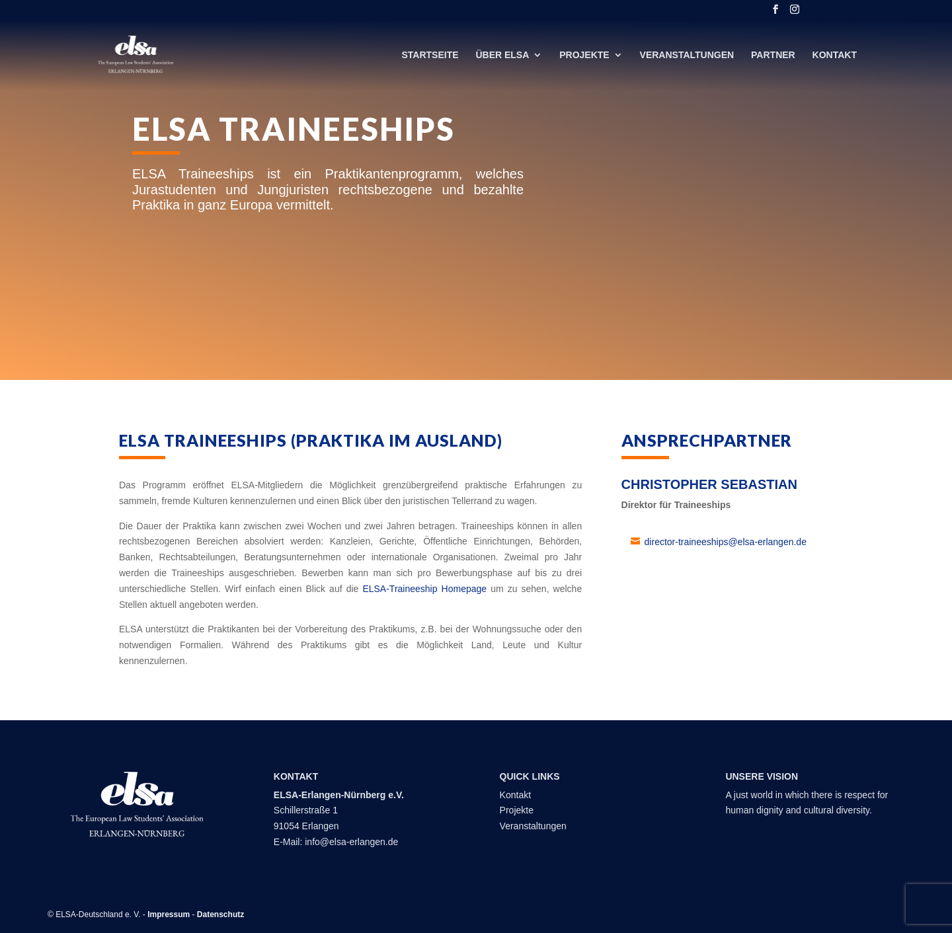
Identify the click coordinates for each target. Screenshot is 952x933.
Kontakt (835, 55)
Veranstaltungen (687, 55)
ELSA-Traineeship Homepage (424, 588)
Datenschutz (220, 914)
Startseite (429, 55)
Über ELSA (502, 55)
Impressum (168, 914)
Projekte (584, 55)
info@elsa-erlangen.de (351, 842)
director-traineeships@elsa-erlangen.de (726, 542)
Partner (773, 55)
